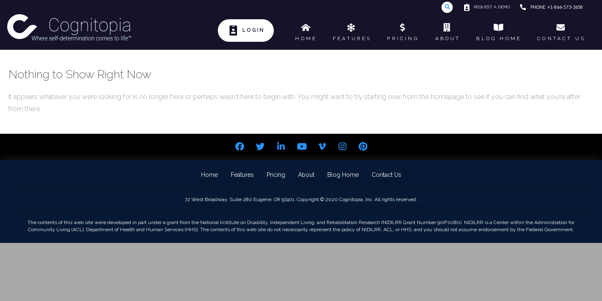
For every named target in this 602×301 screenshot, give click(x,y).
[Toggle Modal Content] (447, 7)
